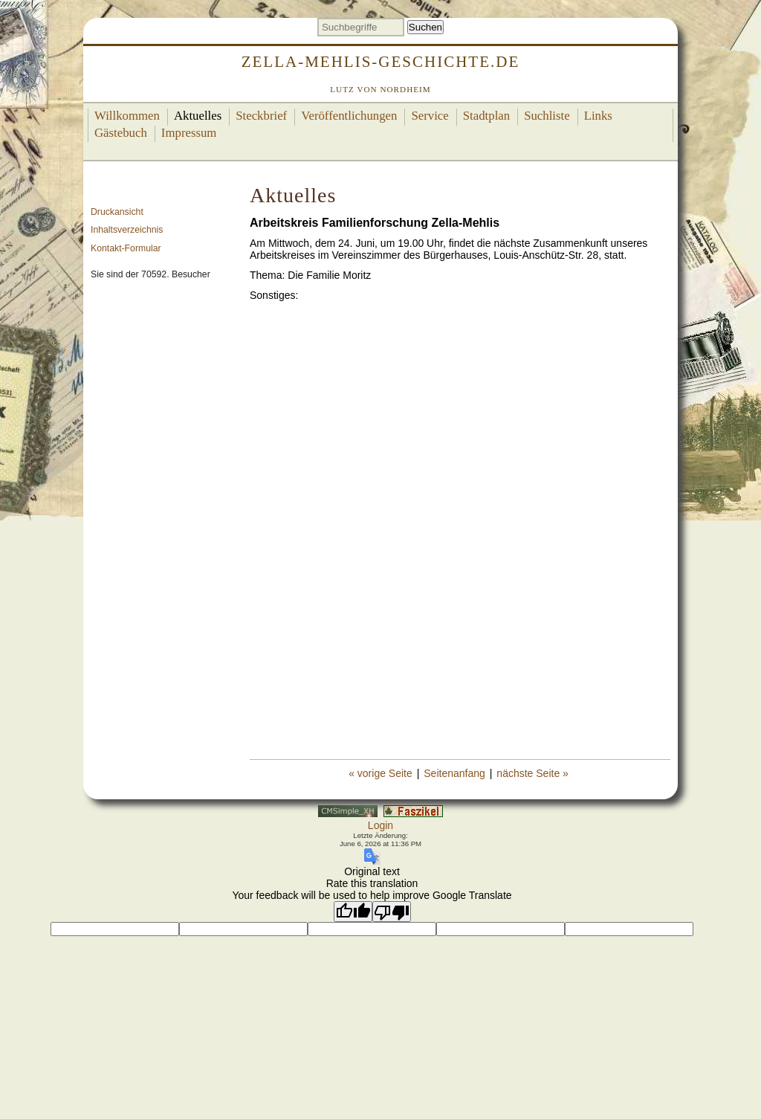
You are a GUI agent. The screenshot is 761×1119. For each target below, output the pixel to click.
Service (429, 116)
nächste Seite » (532, 773)
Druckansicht (117, 212)
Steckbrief (261, 116)
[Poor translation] (391, 911)
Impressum (189, 133)
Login (380, 825)
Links (598, 116)
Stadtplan (486, 116)
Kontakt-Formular (126, 248)
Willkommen (127, 116)
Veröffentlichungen (349, 116)
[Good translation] (353, 911)
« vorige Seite (380, 773)
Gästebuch (120, 133)
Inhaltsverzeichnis (127, 230)
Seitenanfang (454, 773)
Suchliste (547, 116)
